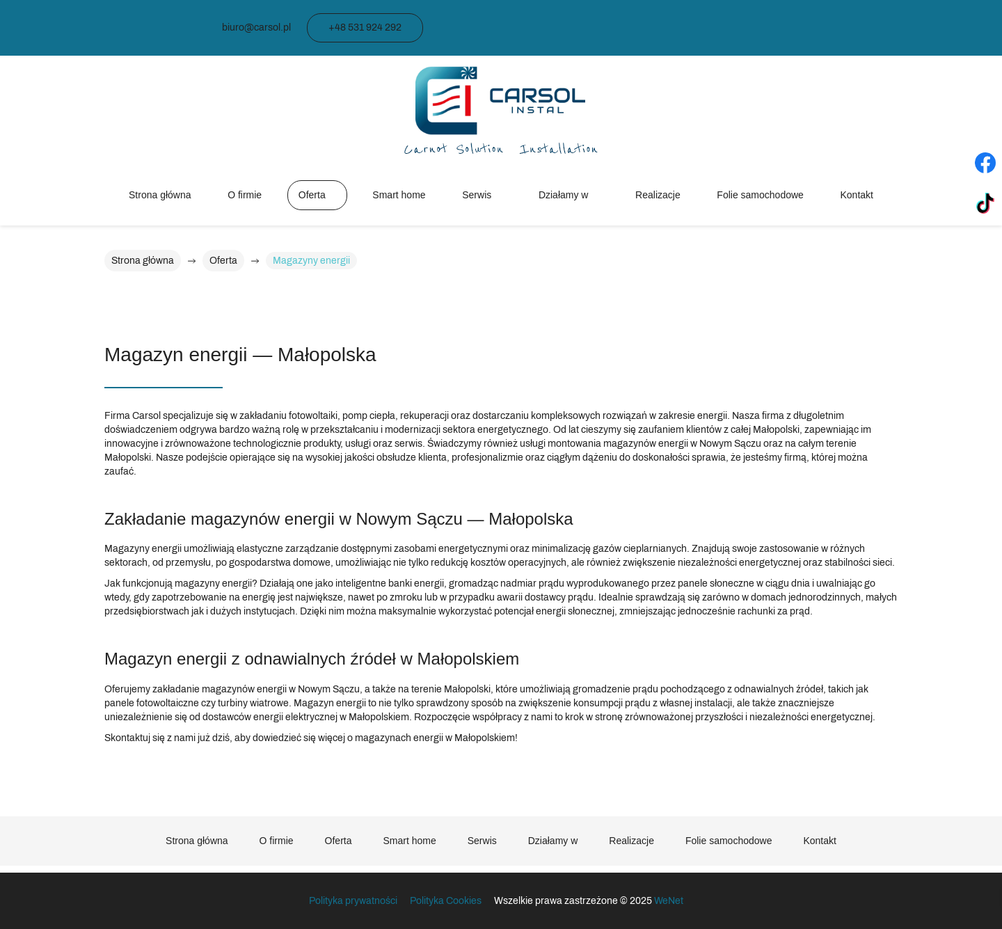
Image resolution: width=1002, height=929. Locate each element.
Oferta (312, 194)
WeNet (668, 901)
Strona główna (160, 194)
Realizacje (658, 194)
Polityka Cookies (446, 901)
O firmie (245, 194)
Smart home (398, 194)
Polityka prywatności (354, 901)
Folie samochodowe (760, 194)
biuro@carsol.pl (256, 27)
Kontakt (857, 194)
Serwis (476, 194)
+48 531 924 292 (364, 27)
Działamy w (564, 194)
